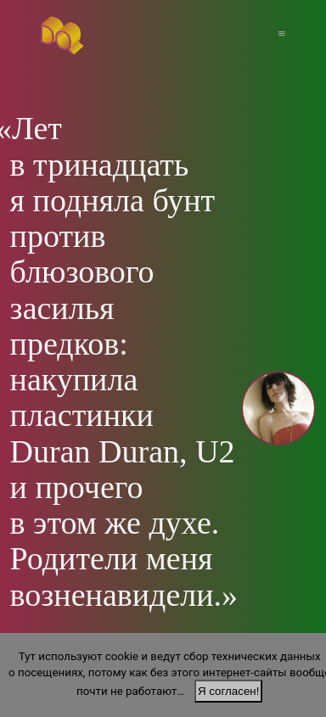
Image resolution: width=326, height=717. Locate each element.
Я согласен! (228, 691)
